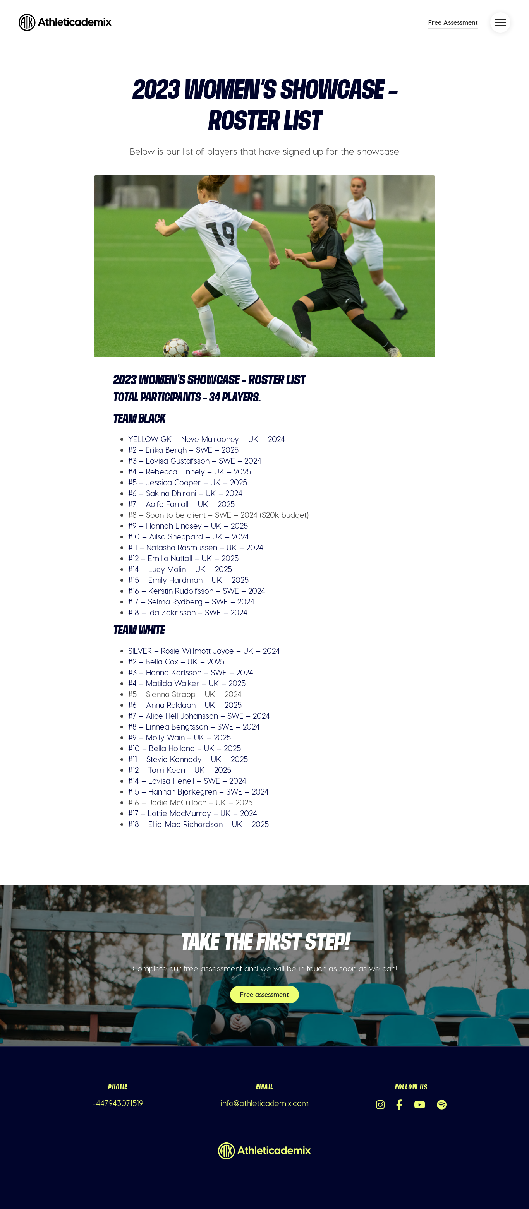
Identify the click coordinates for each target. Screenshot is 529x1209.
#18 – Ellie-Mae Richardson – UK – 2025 (198, 824)
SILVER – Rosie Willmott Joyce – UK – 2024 (204, 650)
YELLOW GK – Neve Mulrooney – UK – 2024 (206, 439)
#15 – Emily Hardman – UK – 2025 (188, 579)
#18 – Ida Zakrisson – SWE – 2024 (187, 612)
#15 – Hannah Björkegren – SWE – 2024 (198, 791)
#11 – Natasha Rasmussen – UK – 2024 (195, 547)
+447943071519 (118, 1103)
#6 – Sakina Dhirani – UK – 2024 (185, 493)
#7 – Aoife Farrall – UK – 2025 (181, 504)
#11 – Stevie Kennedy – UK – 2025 (188, 759)
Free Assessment (453, 22)
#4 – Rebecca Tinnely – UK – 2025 (189, 471)
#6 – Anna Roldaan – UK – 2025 (185, 704)
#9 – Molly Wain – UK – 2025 (179, 737)
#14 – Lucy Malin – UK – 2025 (180, 569)
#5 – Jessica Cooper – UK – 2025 (187, 482)
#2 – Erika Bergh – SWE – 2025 (183, 449)
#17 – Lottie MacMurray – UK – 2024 (192, 813)
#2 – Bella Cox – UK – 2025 (176, 661)
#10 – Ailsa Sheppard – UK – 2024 (188, 536)
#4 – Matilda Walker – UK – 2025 (187, 683)
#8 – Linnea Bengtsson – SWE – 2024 (194, 726)
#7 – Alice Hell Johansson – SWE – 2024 (199, 715)
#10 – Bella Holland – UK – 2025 (184, 748)
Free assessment (264, 994)
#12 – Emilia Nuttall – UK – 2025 (183, 558)
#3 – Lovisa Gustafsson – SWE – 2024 (194, 460)
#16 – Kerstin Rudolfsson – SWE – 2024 (196, 590)
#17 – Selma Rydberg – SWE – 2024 (191, 601)
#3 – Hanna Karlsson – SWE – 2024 (190, 672)
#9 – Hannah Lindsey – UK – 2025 (188, 525)
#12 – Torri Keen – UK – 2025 (179, 769)
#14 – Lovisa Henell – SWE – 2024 (187, 780)
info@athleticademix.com (265, 1103)
